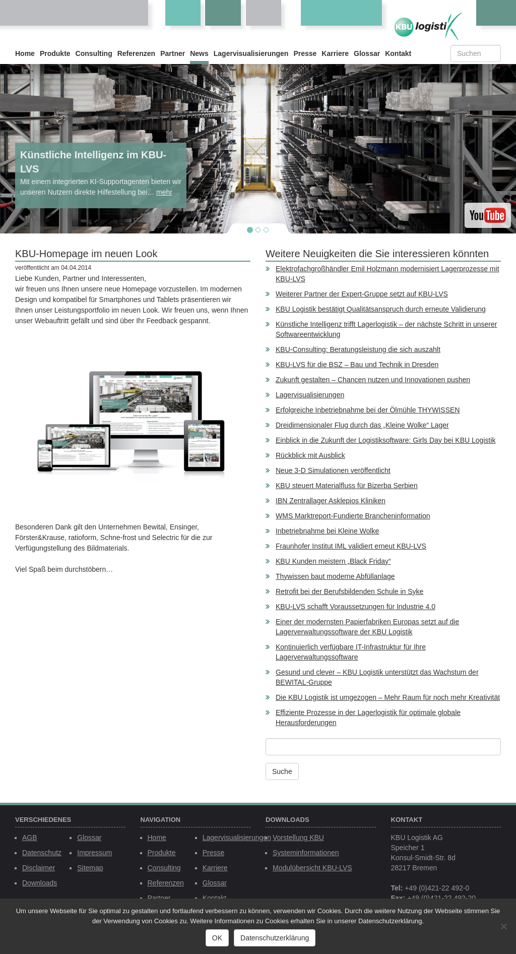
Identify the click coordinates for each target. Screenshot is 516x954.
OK (217, 938)
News (199, 53)
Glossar (367, 53)
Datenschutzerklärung (274, 938)
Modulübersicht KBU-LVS (312, 868)
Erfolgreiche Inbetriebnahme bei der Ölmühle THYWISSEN (368, 410)
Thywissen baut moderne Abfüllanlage (335, 576)
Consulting (94, 53)
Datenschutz (41, 853)
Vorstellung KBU (298, 837)
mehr (164, 192)
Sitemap (90, 868)
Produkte (55, 53)
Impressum (94, 853)
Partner (172, 53)
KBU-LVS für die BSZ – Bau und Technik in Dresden (357, 365)
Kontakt (398, 53)
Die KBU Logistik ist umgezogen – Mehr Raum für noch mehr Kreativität (388, 697)
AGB (29, 837)
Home (25, 53)
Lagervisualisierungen (251, 53)
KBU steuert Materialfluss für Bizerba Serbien (347, 486)
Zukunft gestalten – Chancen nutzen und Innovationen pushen (373, 380)
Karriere (335, 53)
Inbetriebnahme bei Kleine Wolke (327, 531)
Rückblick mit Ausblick (310, 455)
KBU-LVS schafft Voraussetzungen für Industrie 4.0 (355, 607)
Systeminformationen (306, 853)
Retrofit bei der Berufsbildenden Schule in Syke (349, 591)
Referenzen (136, 53)
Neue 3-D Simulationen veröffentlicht (333, 470)
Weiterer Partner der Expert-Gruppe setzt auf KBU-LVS (362, 294)
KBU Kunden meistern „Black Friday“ (333, 561)
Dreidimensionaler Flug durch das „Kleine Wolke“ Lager (362, 425)
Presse (304, 53)
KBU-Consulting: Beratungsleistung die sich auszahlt (358, 349)
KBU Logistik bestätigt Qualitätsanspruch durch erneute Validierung (381, 309)
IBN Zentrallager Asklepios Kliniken (330, 501)
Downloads (39, 883)
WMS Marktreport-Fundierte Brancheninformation (353, 516)
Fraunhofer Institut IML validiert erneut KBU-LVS (351, 546)
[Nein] (503, 926)
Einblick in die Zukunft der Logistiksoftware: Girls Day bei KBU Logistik (386, 440)
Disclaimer (38, 868)
